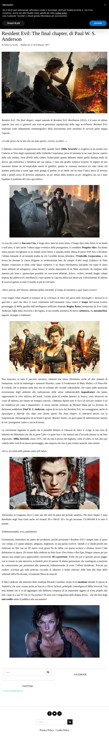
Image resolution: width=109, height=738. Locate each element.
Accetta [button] (98, 23)
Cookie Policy (62, 726)
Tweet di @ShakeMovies (12, 689)
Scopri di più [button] (13, 23)
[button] (46, 669)
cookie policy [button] (61, 13)
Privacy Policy (47, 726)
